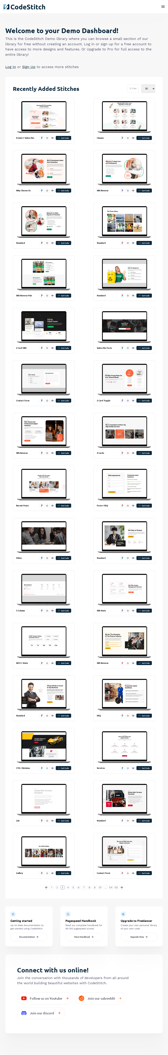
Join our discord (41, 1013)
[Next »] (122, 887)
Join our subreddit (100, 998)
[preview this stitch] (52, 138)
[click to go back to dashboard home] (24, 7)
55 (116, 887)
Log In (10, 67)
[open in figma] (42, 138)
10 (100, 887)
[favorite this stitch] (47, 138)
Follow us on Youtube (45, 998)
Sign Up (28, 67)
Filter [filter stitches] (133, 88)
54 (110, 887)
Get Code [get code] (63, 137)
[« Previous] (46, 887)
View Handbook (84, 936)
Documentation (29, 936)
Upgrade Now (139, 936)
